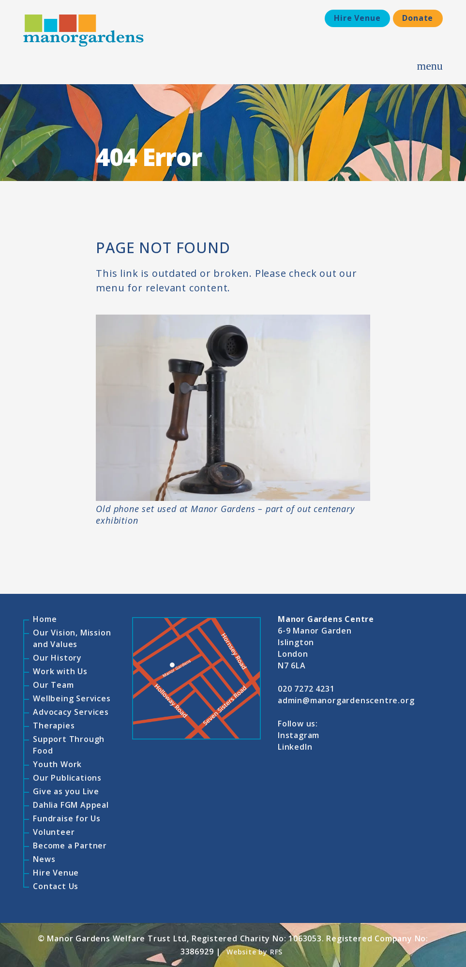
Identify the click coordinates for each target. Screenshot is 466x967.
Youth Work (57, 764)
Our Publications (67, 777)
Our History (57, 657)
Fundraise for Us (67, 818)
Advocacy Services (71, 712)
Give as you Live (66, 791)
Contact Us (55, 886)
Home (45, 619)
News (44, 859)
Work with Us (60, 671)
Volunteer (54, 832)
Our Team (53, 685)
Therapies (54, 725)
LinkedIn (295, 746)
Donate (417, 18)
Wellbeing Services (71, 698)
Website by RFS (254, 951)
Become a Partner (70, 845)
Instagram (298, 735)
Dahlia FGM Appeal (71, 805)
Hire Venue (356, 18)
